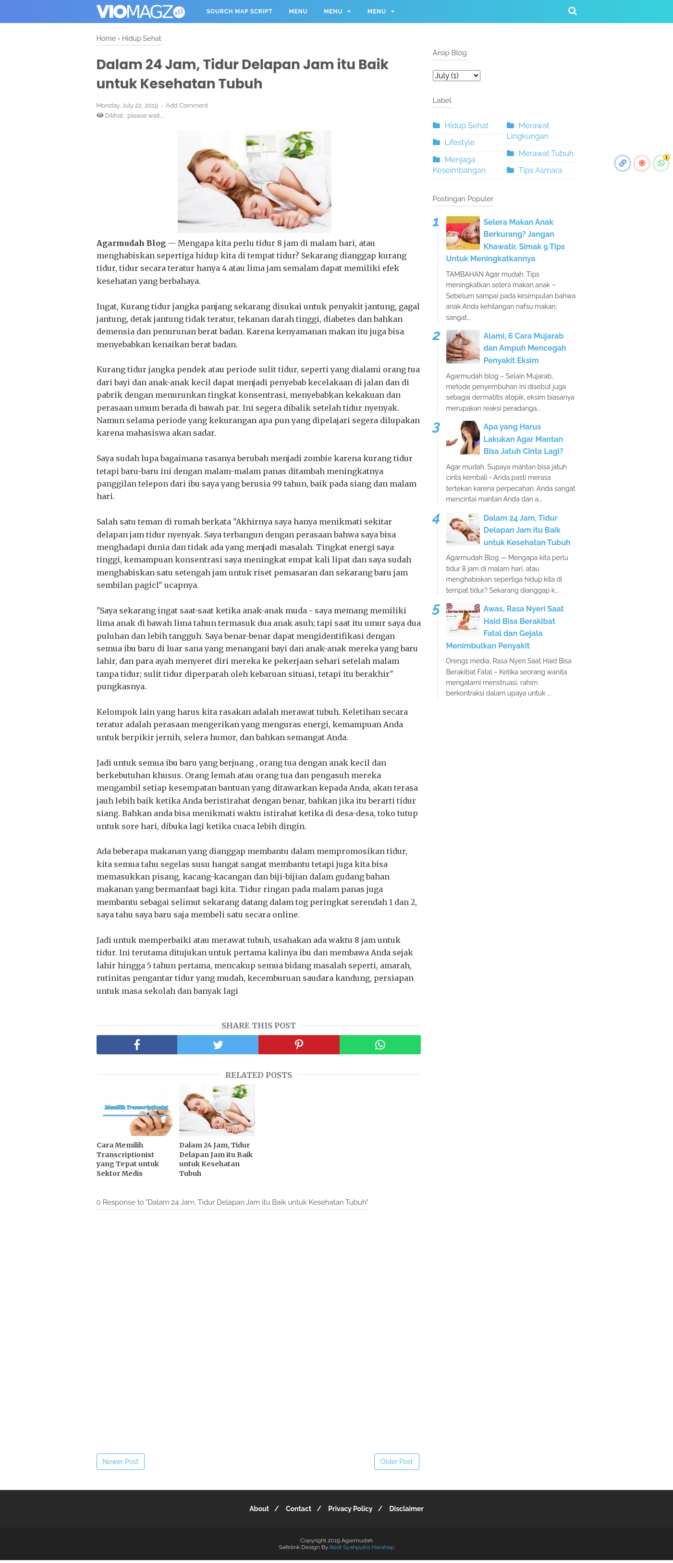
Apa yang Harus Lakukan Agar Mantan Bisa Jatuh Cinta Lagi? (523, 439)
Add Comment (187, 108)
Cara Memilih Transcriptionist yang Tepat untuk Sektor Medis (128, 1162)
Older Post (396, 1464)
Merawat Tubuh (546, 153)
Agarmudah (357, 1543)
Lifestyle (460, 142)
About (253, 1511)
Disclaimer (412, 1511)
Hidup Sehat (467, 125)
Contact (296, 1511)
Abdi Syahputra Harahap (362, 1550)
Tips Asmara (541, 170)
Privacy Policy (352, 1511)
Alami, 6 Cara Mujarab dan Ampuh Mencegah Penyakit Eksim (525, 348)
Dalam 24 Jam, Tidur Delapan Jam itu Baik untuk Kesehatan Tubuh (216, 1162)
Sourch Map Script (239, 11)
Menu (298, 11)
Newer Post (121, 1464)
